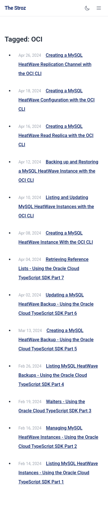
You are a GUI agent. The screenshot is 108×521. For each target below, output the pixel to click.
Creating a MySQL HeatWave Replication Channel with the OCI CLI (54, 64)
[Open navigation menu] (98, 8)
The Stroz (15, 8)
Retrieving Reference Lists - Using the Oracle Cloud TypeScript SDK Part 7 (53, 268)
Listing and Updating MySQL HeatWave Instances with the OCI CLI (56, 206)
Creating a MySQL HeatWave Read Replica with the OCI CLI (56, 135)
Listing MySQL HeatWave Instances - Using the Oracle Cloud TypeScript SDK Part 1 (58, 473)
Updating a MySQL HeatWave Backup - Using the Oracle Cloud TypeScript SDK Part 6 (56, 304)
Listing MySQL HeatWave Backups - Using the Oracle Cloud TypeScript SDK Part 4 (58, 375)
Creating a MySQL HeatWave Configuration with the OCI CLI (56, 100)
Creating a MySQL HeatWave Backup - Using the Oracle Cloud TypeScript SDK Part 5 (56, 340)
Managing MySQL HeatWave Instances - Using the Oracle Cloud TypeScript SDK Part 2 (58, 437)
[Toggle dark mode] (87, 8)
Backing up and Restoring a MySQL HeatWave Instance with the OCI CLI (58, 171)
